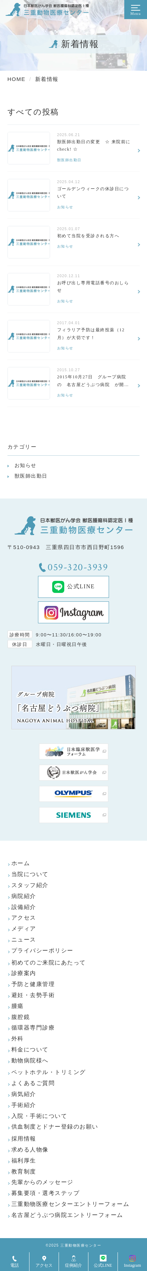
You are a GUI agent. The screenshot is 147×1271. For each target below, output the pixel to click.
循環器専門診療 (33, 1028)
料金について (30, 1049)
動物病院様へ (30, 1060)
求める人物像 (30, 1150)
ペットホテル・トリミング (48, 1072)
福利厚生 (23, 1161)
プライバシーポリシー (42, 951)
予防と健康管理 (33, 984)
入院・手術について (39, 1116)
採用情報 (23, 1139)
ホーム (20, 863)
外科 (17, 1039)
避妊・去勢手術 (33, 995)
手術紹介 (23, 1105)
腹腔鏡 (20, 1017)
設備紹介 (23, 907)
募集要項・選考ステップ (45, 1193)
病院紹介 (23, 896)
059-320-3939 (78, 567)
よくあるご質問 (33, 1083)
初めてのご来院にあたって (48, 963)
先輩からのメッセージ (42, 1182)
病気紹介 (23, 1094)
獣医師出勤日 (31, 476)
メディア (23, 929)
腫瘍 (17, 1006)
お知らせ (26, 465)
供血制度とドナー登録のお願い (54, 1127)
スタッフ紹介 (30, 885)
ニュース (23, 940)
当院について (30, 874)
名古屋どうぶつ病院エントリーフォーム (67, 1215)
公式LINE (73, 587)
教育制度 (23, 1171)
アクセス (23, 918)
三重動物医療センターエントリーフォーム (70, 1204)
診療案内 (23, 973)
